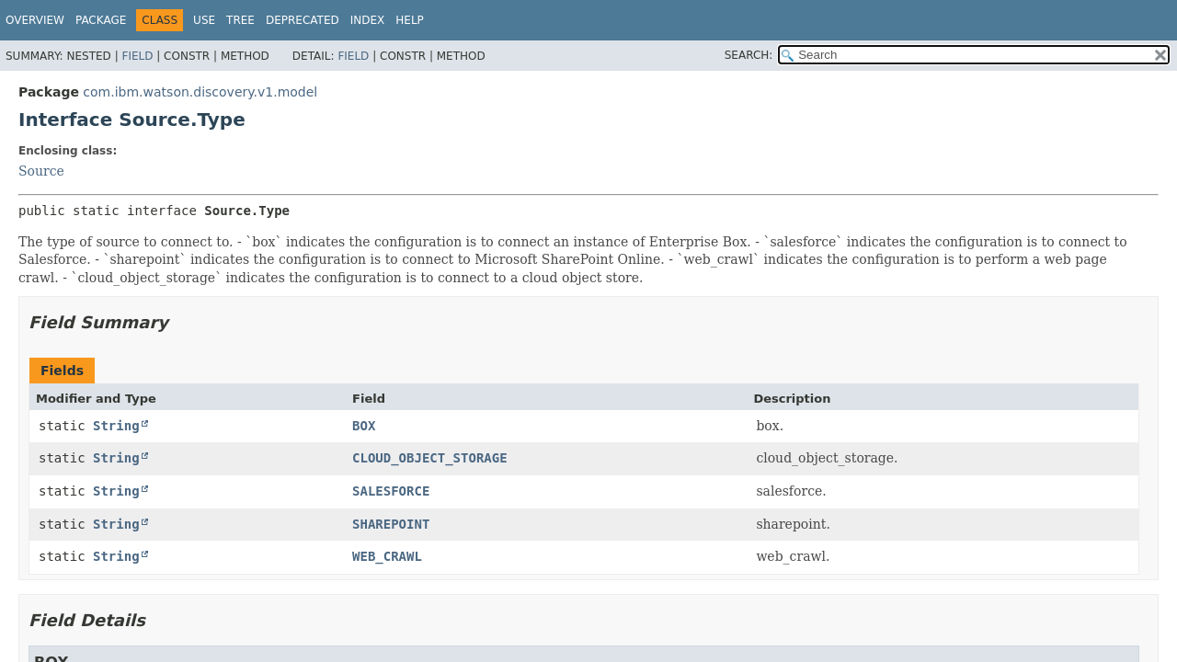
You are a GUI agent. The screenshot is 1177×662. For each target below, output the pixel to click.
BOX (363, 425)
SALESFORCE (390, 491)
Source (41, 171)
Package (100, 20)
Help (409, 20)
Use (204, 20)
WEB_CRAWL (387, 556)
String (116, 425)
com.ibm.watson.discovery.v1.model (200, 92)
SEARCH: (749, 55)
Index (367, 20)
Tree (240, 20)
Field (137, 56)
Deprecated (302, 20)
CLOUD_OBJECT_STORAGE (430, 458)
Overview (35, 20)
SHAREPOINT (390, 524)
